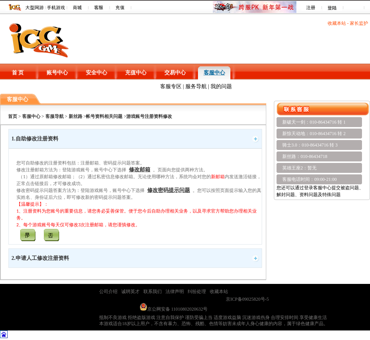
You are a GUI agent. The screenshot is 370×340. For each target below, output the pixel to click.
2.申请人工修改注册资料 (40, 258)
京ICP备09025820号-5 (247, 299)
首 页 (18, 73)
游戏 (34, 7)
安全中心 (96, 73)
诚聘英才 (130, 291)
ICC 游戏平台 (15, 7)
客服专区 (171, 86)
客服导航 (54, 116)
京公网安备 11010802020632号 (174, 309)
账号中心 (57, 73)
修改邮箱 (139, 169)
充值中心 (135, 73)
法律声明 (175, 291)
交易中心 (175, 73)
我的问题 (221, 86)
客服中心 (214, 73)
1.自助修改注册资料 (34, 139)
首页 (12, 116)
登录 (332, 7)
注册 (311, 7)
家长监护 (359, 23)
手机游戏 (56, 7)
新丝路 (75, 116)
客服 (98, 7)
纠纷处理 (197, 291)
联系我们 (152, 291)
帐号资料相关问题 (104, 116)
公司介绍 (108, 291)
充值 (120, 7)
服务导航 (196, 86)
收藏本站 (337, 23)
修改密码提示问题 (168, 190)
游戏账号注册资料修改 (149, 116)
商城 (77, 7)
